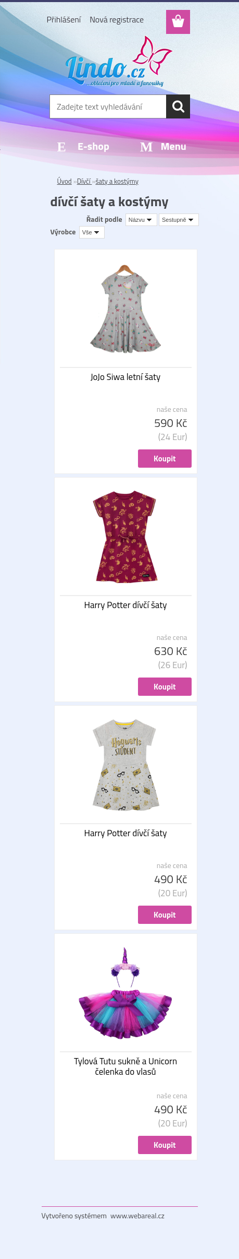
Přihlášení (64, 19)
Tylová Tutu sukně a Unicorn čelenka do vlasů (125, 1066)
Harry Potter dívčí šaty (125, 605)
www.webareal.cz (137, 1215)
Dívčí (84, 181)
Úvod (64, 181)
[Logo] (119, 61)
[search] (178, 106)
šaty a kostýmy (117, 181)
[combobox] (141, 219)
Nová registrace (117, 19)
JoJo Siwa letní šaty (126, 377)
